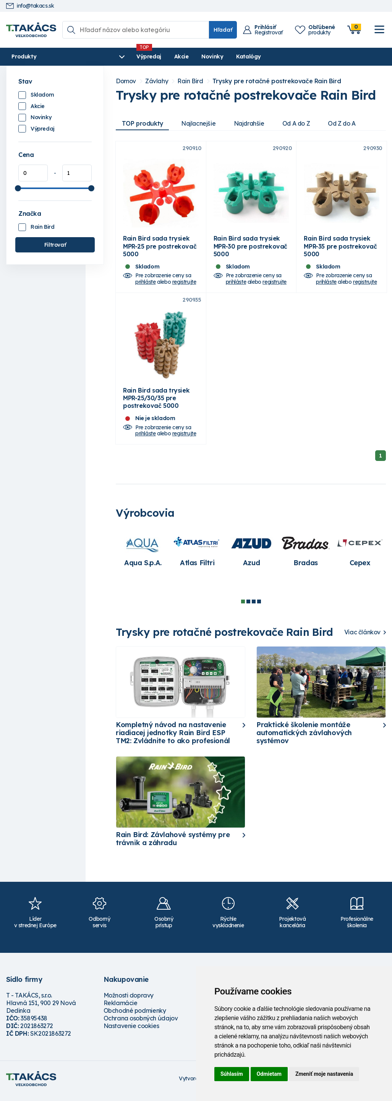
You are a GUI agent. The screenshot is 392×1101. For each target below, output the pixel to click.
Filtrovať (55, 244)
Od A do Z (300, 123)
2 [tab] (248, 606)
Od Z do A (347, 123)
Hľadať (223, 29)
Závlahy (156, 81)
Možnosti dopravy (129, 1000)
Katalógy (221, 56)
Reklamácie (121, 1008)
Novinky (185, 56)
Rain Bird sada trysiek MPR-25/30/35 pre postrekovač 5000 (156, 402)
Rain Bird (42, 226)
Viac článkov (362, 636)
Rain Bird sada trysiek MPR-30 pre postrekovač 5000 (250, 248)
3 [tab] (254, 606)
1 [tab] (243, 606)
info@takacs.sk (30, 6)
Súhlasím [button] (231, 1074)
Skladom (42, 94)
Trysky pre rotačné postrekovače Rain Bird (276, 81)
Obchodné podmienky (135, 1015)
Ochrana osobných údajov (141, 1023)
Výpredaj (122, 56)
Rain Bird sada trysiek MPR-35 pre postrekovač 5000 (340, 248)
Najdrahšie (251, 123)
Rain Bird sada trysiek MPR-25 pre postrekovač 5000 (159, 248)
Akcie (154, 56)
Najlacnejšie (199, 123)
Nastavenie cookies (131, 1031)
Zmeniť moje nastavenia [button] (324, 1074)
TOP (143, 123)
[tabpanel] (143, 555)
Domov (126, 81)
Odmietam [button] (269, 1074)
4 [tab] (259, 606)
